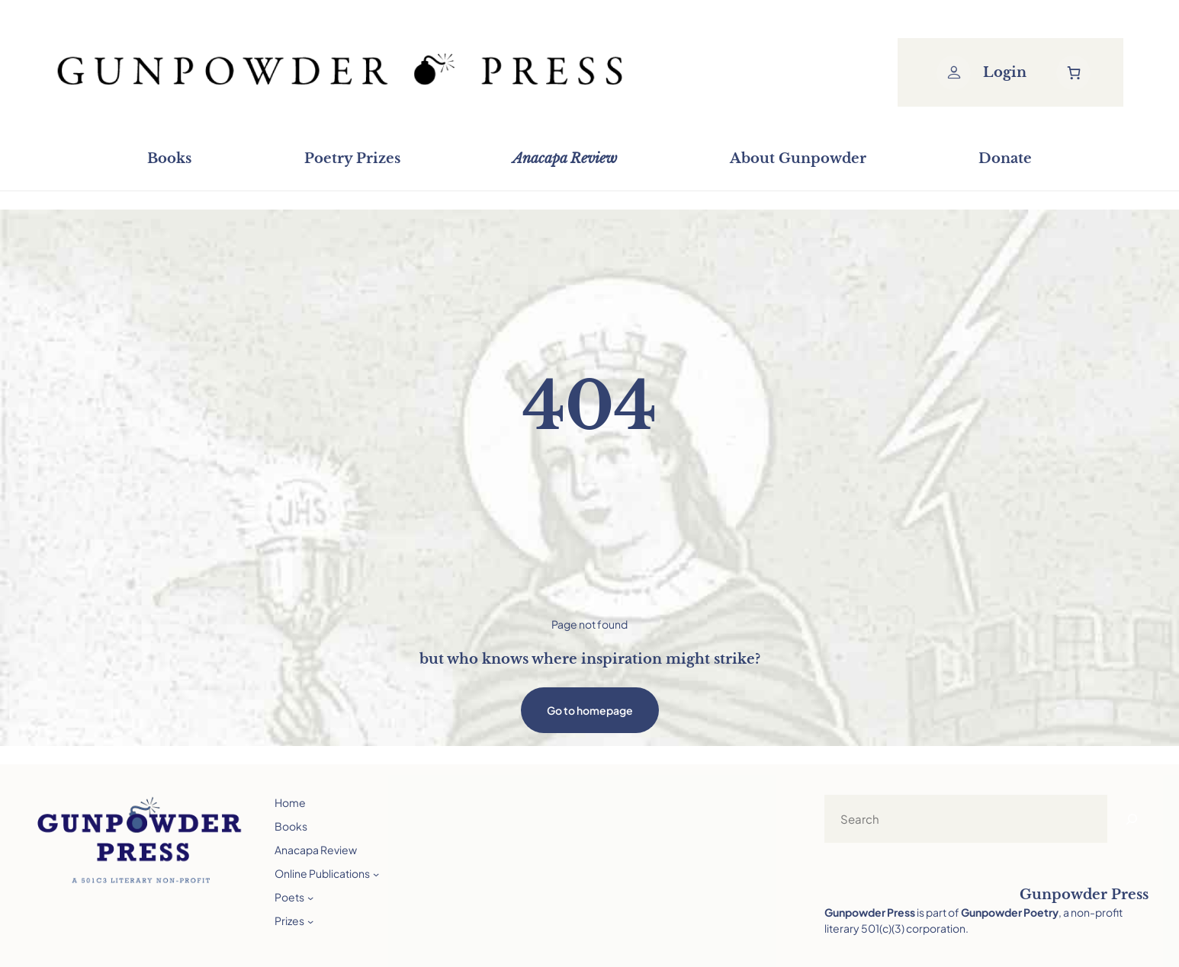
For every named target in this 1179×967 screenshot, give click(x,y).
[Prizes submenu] (310, 920)
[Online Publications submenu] (376, 873)
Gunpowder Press (1084, 894)
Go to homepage (590, 710)
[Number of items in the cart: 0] (1073, 73)
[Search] (1131, 819)
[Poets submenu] (310, 897)
